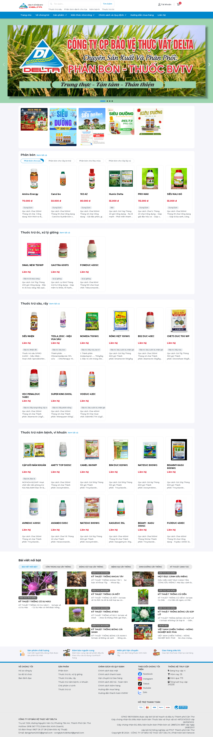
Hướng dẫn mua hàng (142, 15)
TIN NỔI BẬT (163, 626)
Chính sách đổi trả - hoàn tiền (113, 682)
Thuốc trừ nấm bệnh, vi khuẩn (44, 432)
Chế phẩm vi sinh (67, 685)
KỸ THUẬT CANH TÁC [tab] (179, 567)
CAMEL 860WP (88, 465)
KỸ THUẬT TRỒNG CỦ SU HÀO (34, 601)
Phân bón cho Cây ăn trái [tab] (62, 160)
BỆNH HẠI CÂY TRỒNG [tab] (121, 567)
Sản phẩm (60, 15)
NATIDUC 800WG (147, 465)
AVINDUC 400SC (31, 523)
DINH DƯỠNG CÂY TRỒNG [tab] (150, 567)
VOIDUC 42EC (87, 394)
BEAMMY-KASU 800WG (175, 466)
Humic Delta (116, 194)
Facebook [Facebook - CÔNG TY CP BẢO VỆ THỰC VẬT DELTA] (145, 674)
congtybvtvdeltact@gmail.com (69, 733)
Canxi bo (56, 194)
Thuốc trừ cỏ (64, 689)
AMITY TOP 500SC (61, 465)
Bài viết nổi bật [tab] (29, 567)
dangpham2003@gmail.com (38, 733)
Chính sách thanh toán (109, 674)
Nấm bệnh (94, 9)
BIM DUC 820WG (118, 465)
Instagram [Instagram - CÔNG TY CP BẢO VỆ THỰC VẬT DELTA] (145, 679)
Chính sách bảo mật (108, 670)
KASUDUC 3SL (117, 523)
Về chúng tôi (42, 15)
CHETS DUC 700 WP (178, 336)
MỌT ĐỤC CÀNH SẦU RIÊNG (173, 576)
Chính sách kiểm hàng (109, 685)
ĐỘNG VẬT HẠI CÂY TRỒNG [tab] (91, 567)
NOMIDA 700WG (89, 336)
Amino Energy (30, 194)
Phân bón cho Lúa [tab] (34, 160)
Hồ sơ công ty (25, 670)
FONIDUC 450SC (89, 265)
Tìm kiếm (107, 4)
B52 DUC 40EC (146, 336)
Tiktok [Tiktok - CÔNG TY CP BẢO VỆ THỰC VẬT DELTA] (143, 684)
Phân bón (28, 155)
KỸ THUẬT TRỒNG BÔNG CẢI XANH (107, 630)
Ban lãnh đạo (25, 678)
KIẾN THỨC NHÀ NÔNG (28, 598)
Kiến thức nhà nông (83, 15)
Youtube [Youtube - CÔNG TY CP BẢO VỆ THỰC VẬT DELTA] (144, 688)
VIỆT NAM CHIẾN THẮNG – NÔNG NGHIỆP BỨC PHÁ (175, 630)
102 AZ (84, 194)
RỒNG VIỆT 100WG (119, 336)
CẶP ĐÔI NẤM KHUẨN (34, 465)
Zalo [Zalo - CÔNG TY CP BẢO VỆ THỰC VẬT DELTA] (142, 692)
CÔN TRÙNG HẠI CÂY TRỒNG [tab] (58, 567)
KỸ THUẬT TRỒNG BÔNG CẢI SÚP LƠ (176, 613)
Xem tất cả (42, 155)
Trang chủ (26, 15)
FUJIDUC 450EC (176, 523)
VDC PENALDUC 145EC (31, 395)
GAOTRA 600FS (60, 265)
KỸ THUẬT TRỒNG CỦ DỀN (172, 594)
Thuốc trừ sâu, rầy (34, 303)
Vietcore (190, 733)
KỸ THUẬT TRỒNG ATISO (104, 611)
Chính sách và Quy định (112, 15)
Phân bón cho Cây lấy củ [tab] (121, 160)
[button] (103, 101)
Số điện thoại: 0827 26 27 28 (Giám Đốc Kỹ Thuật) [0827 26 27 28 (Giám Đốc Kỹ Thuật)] (42, 729)
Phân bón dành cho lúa (75, 9)
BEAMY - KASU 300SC (146, 524)
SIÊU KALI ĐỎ (174, 194)
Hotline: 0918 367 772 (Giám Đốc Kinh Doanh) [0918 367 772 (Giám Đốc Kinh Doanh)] (40, 726)
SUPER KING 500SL (61, 394)
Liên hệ (162, 15)
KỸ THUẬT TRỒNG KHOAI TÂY (107, 576)
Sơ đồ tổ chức (25, 674)
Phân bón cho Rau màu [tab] (91, 160)
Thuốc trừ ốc (108, 9)
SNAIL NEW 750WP (32, 265)
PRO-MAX (143, 194)
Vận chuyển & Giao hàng (110, 678)
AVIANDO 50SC (59, 523)
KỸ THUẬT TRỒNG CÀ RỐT (105, 594)
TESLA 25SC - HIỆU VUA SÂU (61, 338)
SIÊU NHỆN (28, 336)
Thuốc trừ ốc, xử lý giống (40, 232)
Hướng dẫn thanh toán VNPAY (113, 693)
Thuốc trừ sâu (55, 9)
